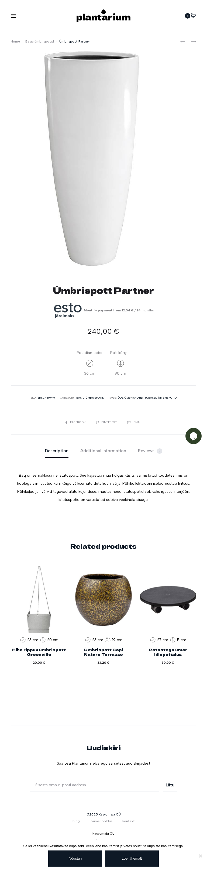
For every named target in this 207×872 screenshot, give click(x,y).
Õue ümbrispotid (130, 397)
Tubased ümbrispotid (160, 397)
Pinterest (106, 422)
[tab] (56, 451)
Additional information (103, 450)
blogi (77, 821)
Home (15, 41)
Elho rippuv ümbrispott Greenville (39, 652)
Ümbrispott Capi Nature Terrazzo (103, 652)
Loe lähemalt (132, 858)
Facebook (76, 422)
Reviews (150, 451)
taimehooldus (101, 821)
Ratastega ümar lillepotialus (168, 652)
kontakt (128, 821)
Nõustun (75, 858)
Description (56, 450)
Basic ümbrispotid (39, 41)
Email (133, 422)
